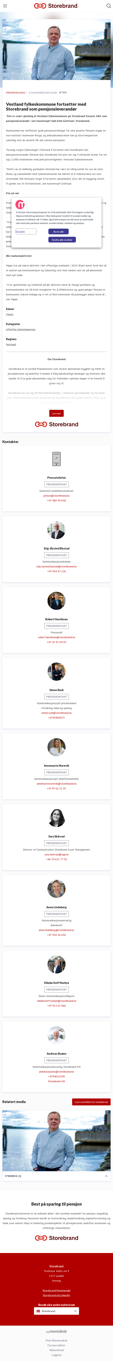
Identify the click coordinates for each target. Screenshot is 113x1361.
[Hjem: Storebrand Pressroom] (55, 6)
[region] (56, 223)
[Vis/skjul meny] (5, 5)
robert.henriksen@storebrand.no (56, 637)
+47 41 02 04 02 (56, 642)
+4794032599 (56, 1076)
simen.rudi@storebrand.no (56, 713)
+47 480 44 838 (56, 500)
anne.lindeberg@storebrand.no (56, 930)
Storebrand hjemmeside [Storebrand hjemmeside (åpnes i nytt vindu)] (56, 1290)
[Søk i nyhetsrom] (108, 5)
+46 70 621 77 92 (56, 859)
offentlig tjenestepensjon (20, 329)
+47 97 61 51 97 (56, 788)
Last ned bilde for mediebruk (91, 1102)
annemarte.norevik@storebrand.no (56, 783)
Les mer (56, 413)
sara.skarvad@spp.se (56, 854)
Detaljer (20, 231)
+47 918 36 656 (56, 935)
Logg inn (57, 1354)
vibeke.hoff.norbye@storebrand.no (56, 1001)
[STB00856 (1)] (56, 1140)
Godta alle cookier (62, 239)
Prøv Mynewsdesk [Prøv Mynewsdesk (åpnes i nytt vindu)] (56, 1340)
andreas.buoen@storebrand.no (56, 1071)
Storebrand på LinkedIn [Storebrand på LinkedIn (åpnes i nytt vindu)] (56, 1295)
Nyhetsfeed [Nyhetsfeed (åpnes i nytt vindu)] (56, 1350)
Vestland (11, 344)
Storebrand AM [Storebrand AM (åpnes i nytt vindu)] (56, 1081)
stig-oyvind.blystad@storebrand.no (56, 566)
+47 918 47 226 (56, 571)
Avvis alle (58, 231)
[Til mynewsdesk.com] (56, 1331)
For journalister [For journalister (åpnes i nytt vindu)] (56, 1345)
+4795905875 (56, 717)
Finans (9, 314)
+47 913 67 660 (56, 1005)
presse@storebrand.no (56, 495)
